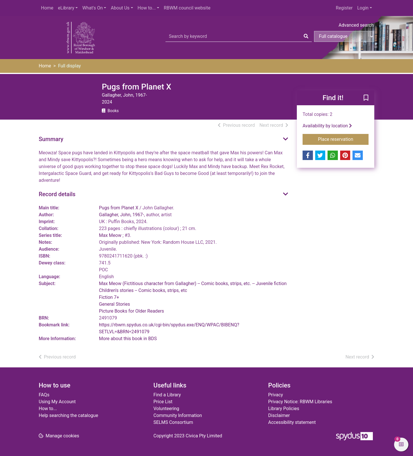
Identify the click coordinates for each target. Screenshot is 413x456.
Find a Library (167, 394)
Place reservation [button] (343, 139)
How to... (147, 8)
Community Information (177, 415)
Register (344, 8)
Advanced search (356, 25)
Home (47, 8)
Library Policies (283, 408)
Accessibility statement (292, 422)
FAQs (44, 394)
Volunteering (166, 408)
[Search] (306, 36)
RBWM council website (187, 8)
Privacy (275, 394)
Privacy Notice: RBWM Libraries (300, 401)
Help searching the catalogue (68, 415)
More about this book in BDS (128, 338)
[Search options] (344, 36)
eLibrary (66, 8)
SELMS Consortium (173, 422)
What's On (92, 8)
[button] (366, 98)
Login (362, 8)
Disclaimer (279, 415)
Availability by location (327, 125)
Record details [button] (57, 194)
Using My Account (57, 401)
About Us (120, 8)
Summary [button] (51, 139)
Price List (162, 401)
